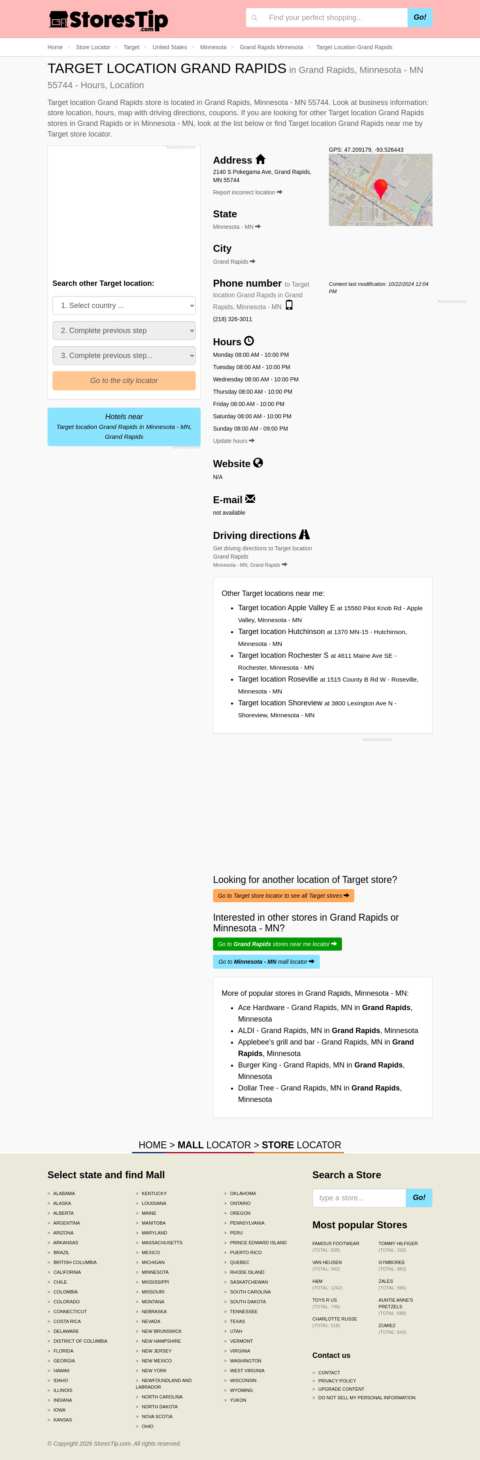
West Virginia (244, 1370)
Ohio (145, 1426)
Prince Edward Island (255, 1242)
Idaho (58, 1380)
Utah (233, 1331)
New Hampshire (158, 1341)
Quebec (236, 1262)
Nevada (148, 1321)
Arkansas (63, 1242)
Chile (57, 1282)
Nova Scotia (154, 1416)
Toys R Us (326, 1303)
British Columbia (72, 1262)
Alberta (61, 1213)
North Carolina (159, 1396)
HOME (152, 1145)
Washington (242, 1360)
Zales (392, 1284)
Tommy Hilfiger (398, 1246)
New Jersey (154, 1350)
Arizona (61, 1232)
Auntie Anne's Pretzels (395, 1307)
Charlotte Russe (334, 1322)
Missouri (150, 1291)
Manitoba (151, 1222)
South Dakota (245, 1301)
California (64, 1272)
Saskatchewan (246, 1282)
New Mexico (154, 1360)
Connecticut (67, 1311)
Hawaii (59, 1370)
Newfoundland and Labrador (164, 1383)
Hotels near (124, 426)
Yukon (235, 1400)
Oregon (237, 1213)
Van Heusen (327, 1265)
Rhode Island (244, 1272)
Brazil (59, 1252)
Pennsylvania (244, 1222)
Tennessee (241, 1311)
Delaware (63, 1331)
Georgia (61, 1360)
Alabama (61, 1193)
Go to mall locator (266, 961)
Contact (326, 1372)
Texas (234, 1321)
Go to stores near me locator (277, 944)
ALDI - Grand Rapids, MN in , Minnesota (328, 1031)
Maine (146, 1213)
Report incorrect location (248, 192)
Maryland (152, 1232)
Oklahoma (240, 1193)
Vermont (238, 1341)
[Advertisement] (126, 210)
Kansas (60, 1419)
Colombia (63, 1291)
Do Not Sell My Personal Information (364, 1397)
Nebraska (151, 1311)
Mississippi (152, 1282)
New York (151, 1370)
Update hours (234, 441)
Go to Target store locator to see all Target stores (283, 895)
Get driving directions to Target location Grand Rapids (262, 556)
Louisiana (151, 1203)
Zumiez (392, 1329)
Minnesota (152, 1272)
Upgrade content (338, 1389)
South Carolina (247, 1291)
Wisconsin (240, 1380)
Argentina (64, 1222)
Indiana (60, 1400)
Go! (420, 17)
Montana (150, 1301)
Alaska (59, 1203)
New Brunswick (159, 1331)
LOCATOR (214, 1145)
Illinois (60, 1390)
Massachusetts (159, 1242)
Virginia (237, 1350)
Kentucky (151, 1193)
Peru (233, 1232)
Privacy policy (334, 1380)
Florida (60, 1350)
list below (248, 123)
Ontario (237, 1203)
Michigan (150, 1262)
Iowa (57, 1410)
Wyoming (238, 1390)
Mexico (148, 1252)
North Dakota (157, 1406)
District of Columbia (77, 1341)
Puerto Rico (243, 1252)
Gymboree (392, 1265)
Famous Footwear (336, 1246)
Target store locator (79, 134)
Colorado (64, 1301)
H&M (327, 1284)
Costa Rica (64, 1321)
